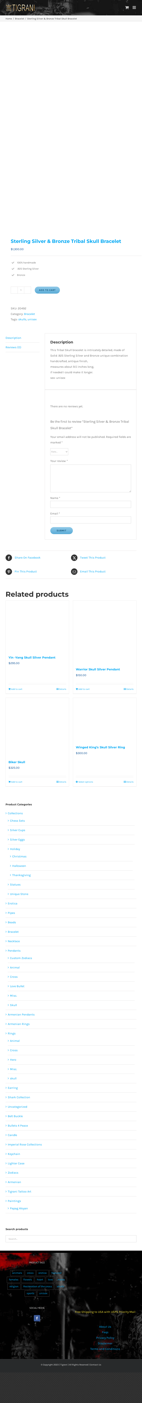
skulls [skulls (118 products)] (60, 1286)
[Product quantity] (21, 290)
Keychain (14, 1154)
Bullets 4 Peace (18, 1125)
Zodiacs (13, 1172)
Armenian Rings (19, 1024)
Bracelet (29, 314)
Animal (15, 967)
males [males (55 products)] (61, 1279)
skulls (22, 319)
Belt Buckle (15, 1116)
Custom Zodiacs (21, 958)
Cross (14, 976)
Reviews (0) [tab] (13, 347)
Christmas (19, 856)
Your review (59, 461)
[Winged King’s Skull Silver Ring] (104, 719)
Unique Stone (19, 894)
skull (13, 1078)
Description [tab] (13, 338)
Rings (12, 1033)
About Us (105, 1326)
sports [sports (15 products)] (30, 1293)
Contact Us (95, 1364)
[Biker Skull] (37, 727)
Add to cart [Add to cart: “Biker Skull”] (16, 782)
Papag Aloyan (19, 1208)
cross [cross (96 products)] (30, 1273)
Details (62, 689)
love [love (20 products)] (50, 1279)
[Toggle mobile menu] (134, 7)
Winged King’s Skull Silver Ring (100, 747)
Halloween (19, 866)
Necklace (14, 941)
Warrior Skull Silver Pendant (98, 669)
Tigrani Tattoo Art (19, 1191)
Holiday (15, 849)
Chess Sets (17, 820)
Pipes (11, 913)
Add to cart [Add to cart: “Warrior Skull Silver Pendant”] (84, 689)
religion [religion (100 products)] (13, 1286)
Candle (12, 1135)
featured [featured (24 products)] (56, 1273)
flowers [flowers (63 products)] (27, 1279)
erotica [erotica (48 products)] (42, 1273)
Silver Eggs (17, 839)
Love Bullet (17, 986)
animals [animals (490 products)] (17, 1273)
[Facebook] (37, 1318)
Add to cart (47, 290)
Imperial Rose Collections (25, 1144)
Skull (13, 1005)
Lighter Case (16, 1163)
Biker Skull (17, 762)
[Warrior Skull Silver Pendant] (104, 632)
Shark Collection (19, 1097)
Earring (13, 1088)
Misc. (13, 995)
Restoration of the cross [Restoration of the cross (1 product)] (37, 1286)
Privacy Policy (105, 1337)
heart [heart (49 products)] (40, 1279)
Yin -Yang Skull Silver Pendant (32, 657)
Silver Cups (17, 830)
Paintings (14, 1201)
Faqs (105, 1332)
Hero (13, 1059)
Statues (15, 884)
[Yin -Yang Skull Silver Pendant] (37, 626)
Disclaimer (105, 1343)
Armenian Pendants (21, 1014)
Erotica (12, 903)
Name (55, 498)
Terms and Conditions (105, 1349)
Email (55, 513)
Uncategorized (17, 1106)
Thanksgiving (21, 875)
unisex (32, 319)
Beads (12, 922)
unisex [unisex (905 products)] (43, 1293)
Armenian (14, 1182)
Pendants (14, 950)
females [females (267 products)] (13, 1279)
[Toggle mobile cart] (127, 7)
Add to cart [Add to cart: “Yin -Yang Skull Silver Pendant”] (16, 689)
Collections (15, 813)
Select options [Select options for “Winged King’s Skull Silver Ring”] (85, 782)
